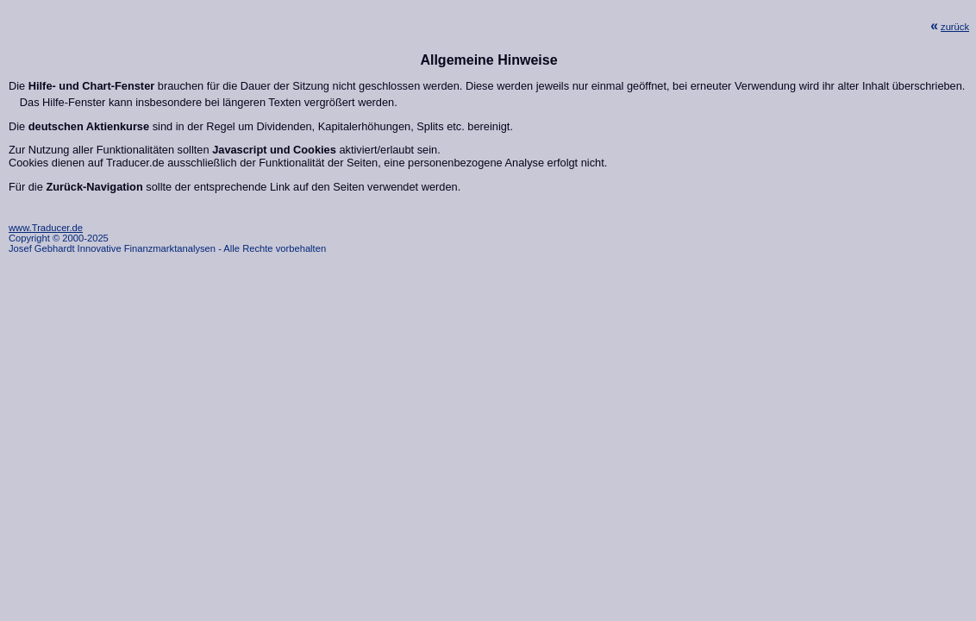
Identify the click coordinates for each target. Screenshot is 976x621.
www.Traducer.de (46, 228)
